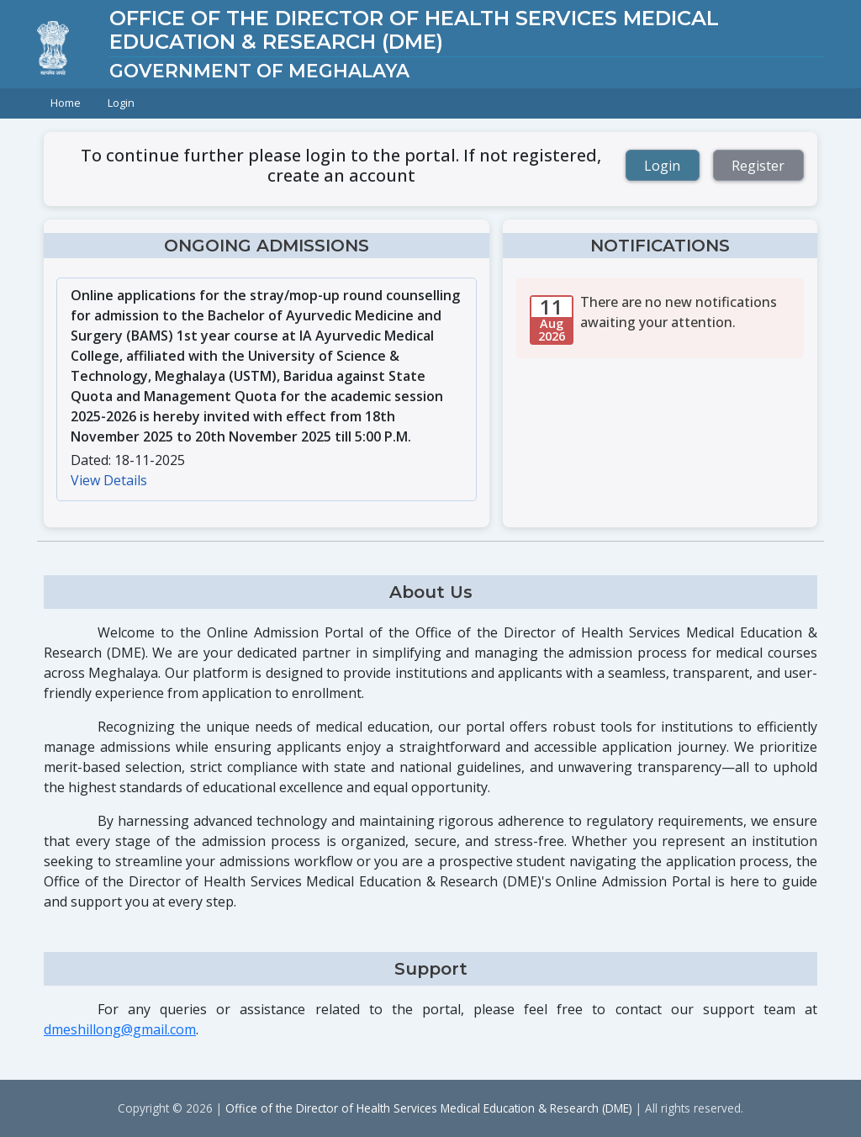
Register (758, 165)
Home (65, 102)
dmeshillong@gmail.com (120, 1029)
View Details (109, 480)
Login (121, 102)
